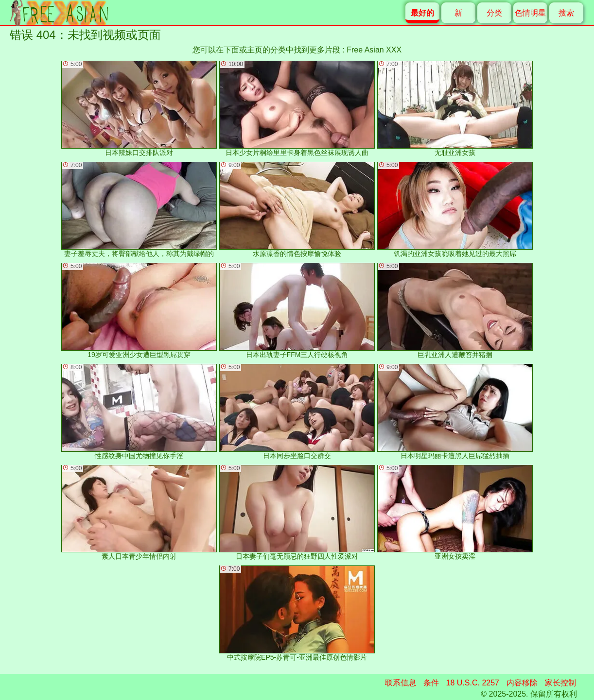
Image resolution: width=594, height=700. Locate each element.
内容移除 (522, 683)
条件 (431, 683)
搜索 (566, 13)
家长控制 (560, 683)
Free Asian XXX (374, 50)
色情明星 (530, 13)
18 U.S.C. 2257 (472, 683)
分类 (494, 13)
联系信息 (400, 683)
